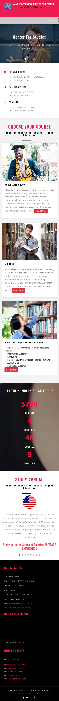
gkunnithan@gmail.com (25, 107)
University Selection (15, 664)
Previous (4, 522)
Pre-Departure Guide (16, 678)
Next (55, 522)
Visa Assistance (13, 675)
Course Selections (14, 671)
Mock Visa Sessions (15, 668)
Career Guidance (14, 659)
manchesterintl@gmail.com (17, 607)
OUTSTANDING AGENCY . (16, 643)
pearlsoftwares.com (29, 693)
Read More (41, 211)
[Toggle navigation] (6, 13)
